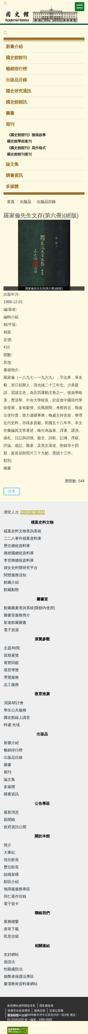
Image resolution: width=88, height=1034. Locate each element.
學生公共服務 (15, 710)
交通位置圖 (56, 1010)
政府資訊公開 (15, 827)
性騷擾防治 (13, 969)
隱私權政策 (46, 1005)
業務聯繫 (11, 922)
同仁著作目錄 (15, 896)
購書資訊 (14, 175)
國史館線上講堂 (17, 717)
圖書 (10, 113)
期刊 (7, 772)
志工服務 (11, 685)
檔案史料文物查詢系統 (22, 531)
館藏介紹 (11, 582)
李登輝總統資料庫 (19, 560)
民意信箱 (11, 936)
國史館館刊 (16, 57)
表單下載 (11, 929)
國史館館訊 (16, 102)
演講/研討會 (13, 703)
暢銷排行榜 (16, 68)
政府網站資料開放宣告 (21, 1005)
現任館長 (11, 860)
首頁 (11, 202)
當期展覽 (11, 655)
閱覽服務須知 (15, 575)
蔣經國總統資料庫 (19, 553)
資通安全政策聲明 (19, 1010)
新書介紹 (14, 46)
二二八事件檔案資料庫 (22, 538)
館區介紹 (11, 882)
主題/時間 (12, 648)
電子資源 (11, 630)
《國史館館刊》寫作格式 (26, 148)
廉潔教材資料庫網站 (21, 984)
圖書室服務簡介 (17, 615)
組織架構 (11, 874)
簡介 (7, 845)
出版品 (25, 202)
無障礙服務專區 (17, 889)
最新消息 (11, 812)
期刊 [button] (10, 124)
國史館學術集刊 (19, 141)
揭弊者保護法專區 (19, 976)
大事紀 (9, 852)
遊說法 (9, 962)
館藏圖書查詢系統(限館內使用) (29, 608)
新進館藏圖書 (15, 622)
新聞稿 (9, 820)
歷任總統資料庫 (17, 546)
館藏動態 (11, 590)
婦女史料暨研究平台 (21, 568)
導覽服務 (11, 677)
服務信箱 (39, 1010)
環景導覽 (11, 670)
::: (5, 3)
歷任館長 (11, 867)
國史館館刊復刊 (19, 154)
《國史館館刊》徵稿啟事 (26, 135)
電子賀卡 (11, 904)
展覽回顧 (11, 663)
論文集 (12, 164)
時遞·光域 (12, 725)
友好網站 (11, 954)
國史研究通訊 (18, 91)
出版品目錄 (16, 80)
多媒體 (12, 186)
